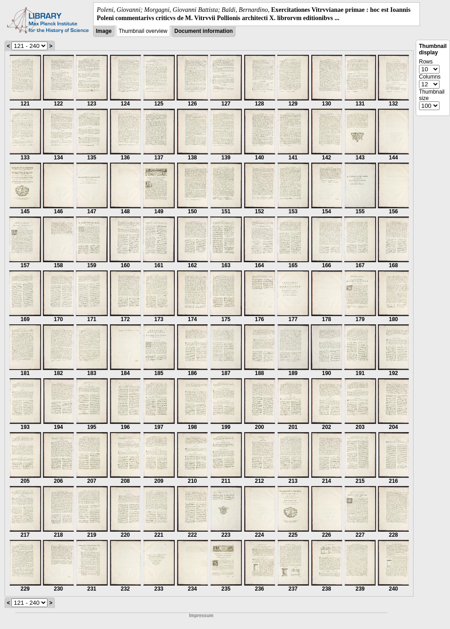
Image (104, 31)
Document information (203, 31)
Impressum (201, 615)
